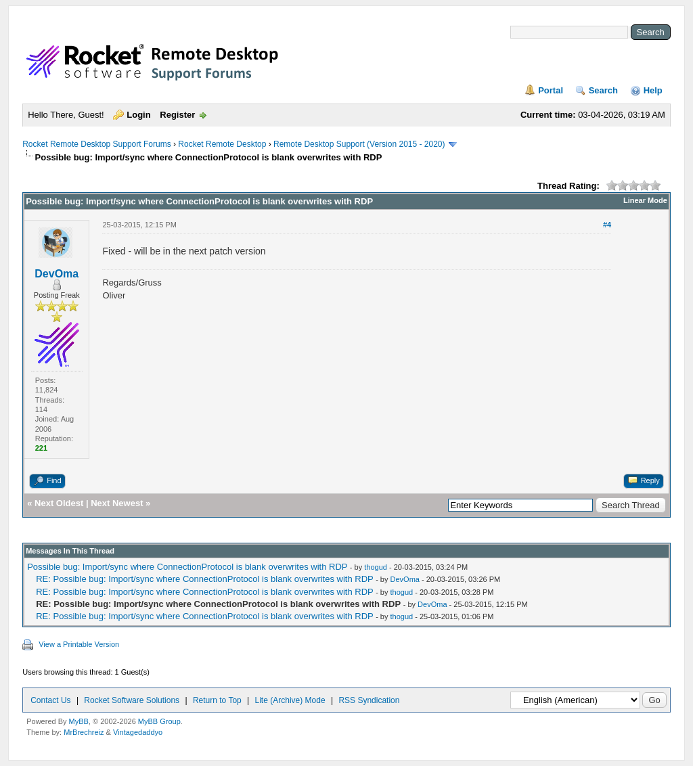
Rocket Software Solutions (131, 700)
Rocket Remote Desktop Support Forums (96, 144)
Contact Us (50, 700)
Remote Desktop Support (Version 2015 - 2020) (359, 144)
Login (138, 115)
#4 (607, 225)
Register (177, 115)
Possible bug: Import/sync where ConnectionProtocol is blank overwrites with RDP (187, 567)
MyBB (79, 721)
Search (603, 90)
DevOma (57, 273)
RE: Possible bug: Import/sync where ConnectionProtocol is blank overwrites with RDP (204, 579)
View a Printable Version (79, 644)
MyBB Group (159, 721)
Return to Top (217, 700)
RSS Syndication (368, 700)
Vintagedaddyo (137, 732)
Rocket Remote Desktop (222, 144)
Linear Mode (645, 200)
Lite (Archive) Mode (290, 700)
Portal (550, 90)
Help (653, 90)
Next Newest (117, 503)
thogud (375, 567)
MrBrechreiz (84, 732)
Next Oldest (59, 503)
